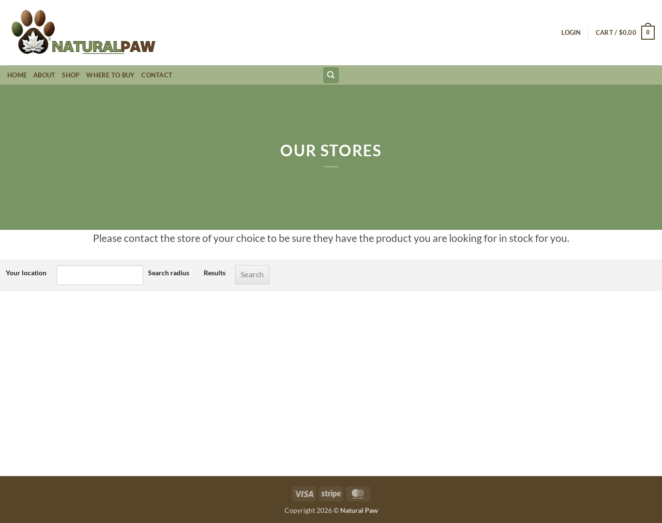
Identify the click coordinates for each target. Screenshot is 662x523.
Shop (70, 75)
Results (215, 273)
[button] (571, 32)
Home (17, 75)
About (44, 75)
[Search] (331, 75)
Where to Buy (110, 75)
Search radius (168, 273)
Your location (26, 273)
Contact (156, 75)
